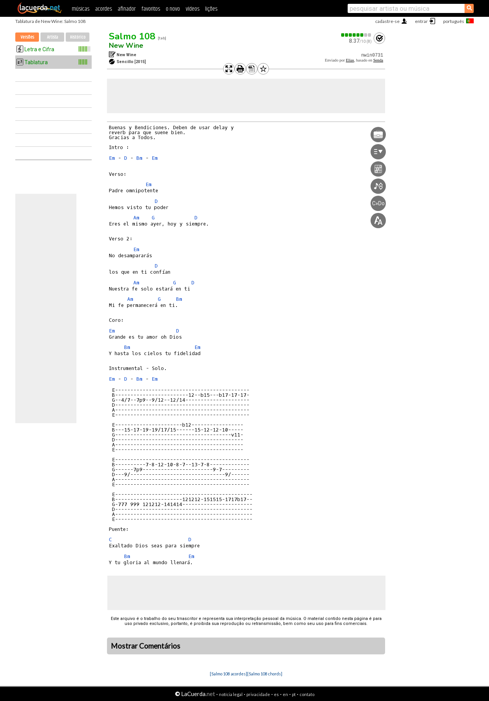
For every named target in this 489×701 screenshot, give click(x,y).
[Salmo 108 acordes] (228, 673)
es (276, 694)
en (285, 694)
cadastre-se (387, 21)
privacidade (258, 694)
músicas (80, 9)
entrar (421, 21)
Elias (350, 60)
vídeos (192, 9)
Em (112, 158)
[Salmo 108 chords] (264, 673)
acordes (103, 9)
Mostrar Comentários (145, 646)
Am (136, 217)
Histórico (78, 37)
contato (307, 694)
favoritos (150, 9)
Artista (52, 37)
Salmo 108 (132, 36)
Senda (378, 60)
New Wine (126, 45)
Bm (139, 158)
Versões (27, 37)
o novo (173, 9)
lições (211, 9)
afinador (127, 9)
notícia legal (231, 694)
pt (294, 694)
